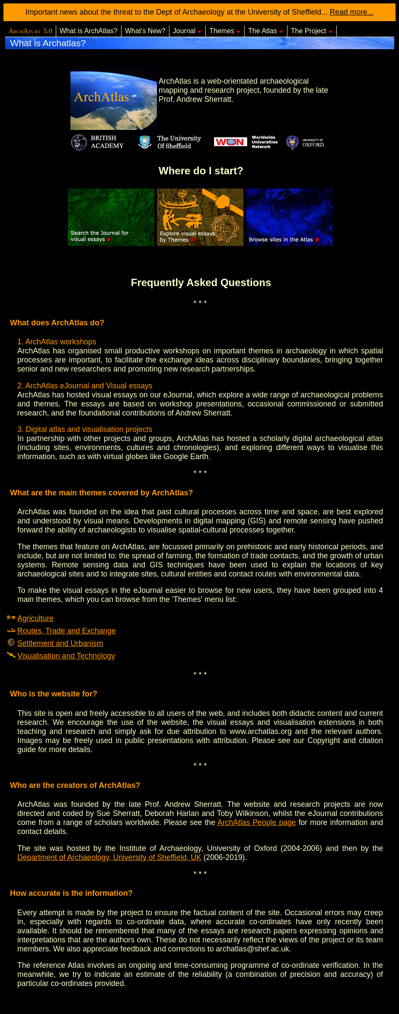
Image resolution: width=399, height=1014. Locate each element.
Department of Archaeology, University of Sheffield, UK (109, 857)
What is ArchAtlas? (89, 31)
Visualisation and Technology (66, 656)
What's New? (145, 31)
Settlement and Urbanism (60, 643)
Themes (225, 31)
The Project (312, 31)
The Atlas (266, 31)
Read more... (352, 12)
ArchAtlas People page (256, 822)
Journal (187, 31)
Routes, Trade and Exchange (66, 631)
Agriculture (35, 618)
